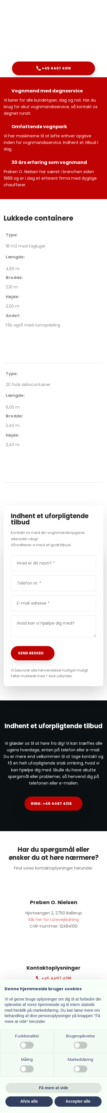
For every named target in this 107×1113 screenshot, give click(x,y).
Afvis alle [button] (29, 1101)
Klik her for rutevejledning (54, 919)
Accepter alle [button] (78, 1101)
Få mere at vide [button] (53, 1088)
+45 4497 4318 (53, 978)
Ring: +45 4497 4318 (51, 803)
